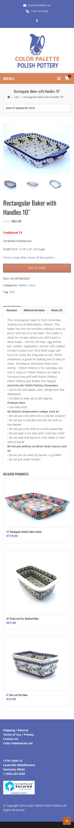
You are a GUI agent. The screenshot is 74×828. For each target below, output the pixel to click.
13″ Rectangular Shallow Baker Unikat (23, 532)
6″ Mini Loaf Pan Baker (17, 695)
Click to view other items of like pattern (29, 257)
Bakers (23, 285)
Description (12, 310)
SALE (16, 97)
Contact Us (10, 739)
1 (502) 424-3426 (14, 774)
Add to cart (37, 268)
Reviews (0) (56, 310)
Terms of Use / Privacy (18, 734)
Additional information (34, 310)
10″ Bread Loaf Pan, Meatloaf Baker (22, 618)
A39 (11, 292)
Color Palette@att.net (18, 743)
